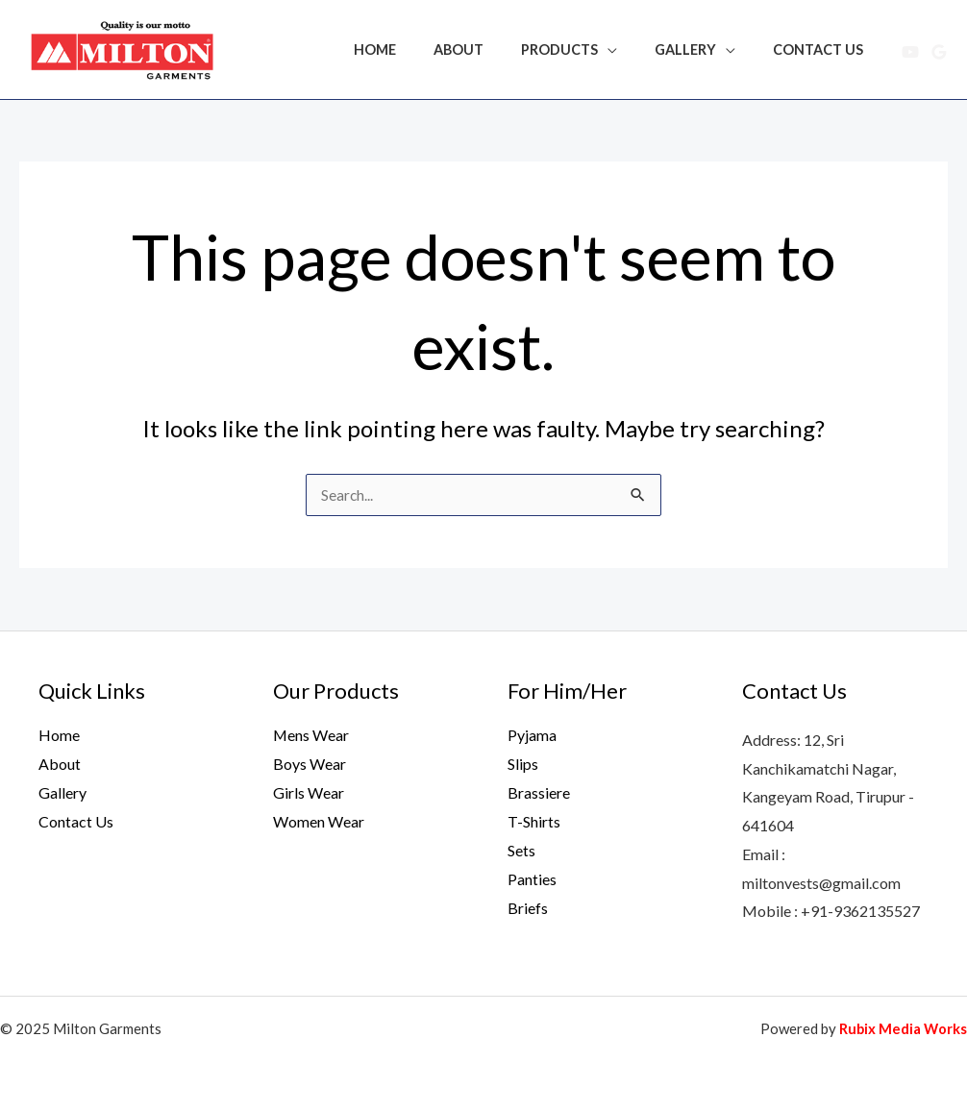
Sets (521, 849)
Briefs (528, 907)
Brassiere (539, 792)
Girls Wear (308, 792)
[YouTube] (910, 52)
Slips (523, 763)
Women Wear (318, 821)
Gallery (700, 49)
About (493, 49)
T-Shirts (534, 821)
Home (419, 49)
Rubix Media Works (902, 1028)
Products (584, 49)
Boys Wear (309, 763)
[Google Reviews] (939, 52)
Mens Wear (311, 735)
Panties (532, 878)
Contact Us (824, 49)
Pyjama (532, 735)
